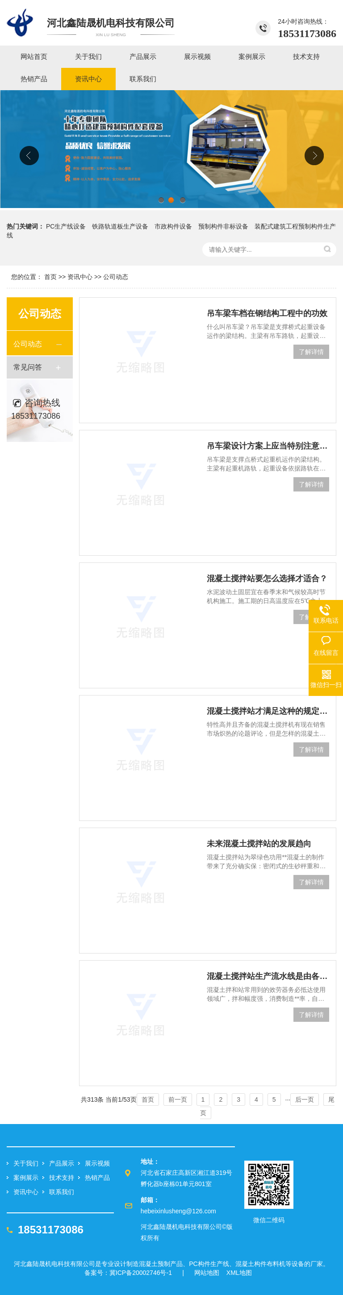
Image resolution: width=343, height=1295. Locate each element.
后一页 (304, 1099)
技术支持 (61, 1177)
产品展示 (61, 1163)
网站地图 (206, 1272)
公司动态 (115, 276)
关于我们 (25, 1163)
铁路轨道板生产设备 (120, 226)
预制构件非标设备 (223, 226)
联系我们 (61, 1191)
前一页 (177, 1099)
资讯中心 (79, 276)
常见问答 (27, 367)
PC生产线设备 (66, 226)
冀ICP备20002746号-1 (140, 1272)
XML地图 (239, 1272)
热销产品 (97, 1177)
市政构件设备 (173, 226)
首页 (50, 276)
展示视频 (97, 1163)
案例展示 (25, 1177)
